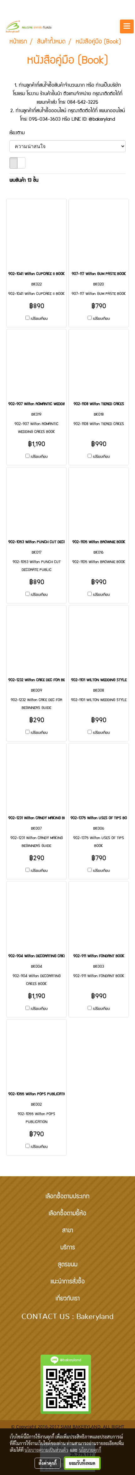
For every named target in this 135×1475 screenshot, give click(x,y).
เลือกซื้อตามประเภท (67, 1197)
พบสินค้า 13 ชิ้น (23, 181)
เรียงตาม (20, 133)
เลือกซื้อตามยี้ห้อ (67, 1214)
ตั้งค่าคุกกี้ (48, 1463)
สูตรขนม (68, 1265)
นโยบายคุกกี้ (90, 1450)
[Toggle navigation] (127, 26)
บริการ (67, 1248)
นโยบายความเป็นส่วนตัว (46, 1450)
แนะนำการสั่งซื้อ (68, 1282)
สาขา (67, 1231)
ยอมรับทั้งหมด (82, 1463)
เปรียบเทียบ (39, 319)
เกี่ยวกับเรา (68, 1299)
